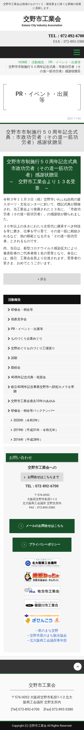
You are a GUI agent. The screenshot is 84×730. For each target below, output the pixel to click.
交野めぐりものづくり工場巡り (33, 348)
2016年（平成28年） (28, 439)
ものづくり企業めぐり (26, 338)
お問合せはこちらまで (43, 477)
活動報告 (38, 62)
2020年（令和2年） (27, 420)
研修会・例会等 (22, 309)
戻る (42, 279)
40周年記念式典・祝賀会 (28, 377)
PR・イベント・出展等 (65, 62)
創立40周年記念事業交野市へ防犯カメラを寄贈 (42, 389)
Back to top (42, 666)
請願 (14, 358)
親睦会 (15, 367)
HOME (22, 62)
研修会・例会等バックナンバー (33, 410)
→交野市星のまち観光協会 (46, 635)
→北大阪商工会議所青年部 (46, 640)
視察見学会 (19, 319)
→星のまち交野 (46, 631)
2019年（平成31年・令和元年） (35, 430)
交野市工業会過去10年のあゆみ (33, 401)
